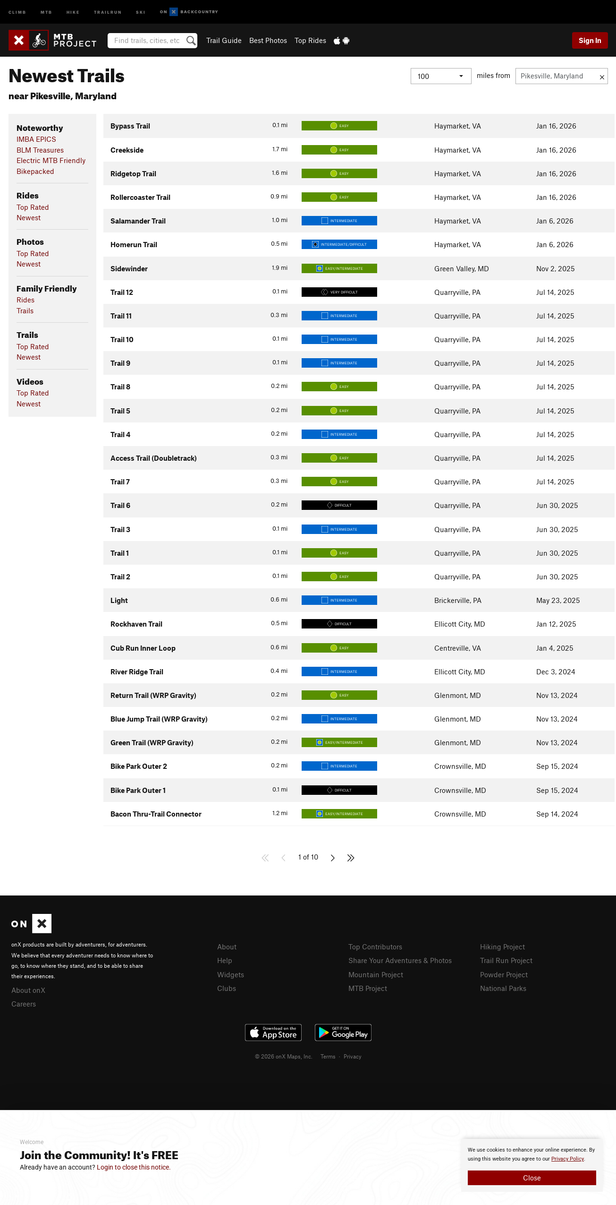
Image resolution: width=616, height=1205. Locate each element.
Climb (17, 12)
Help (224, 960)
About (226, 946)
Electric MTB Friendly (51, 160)
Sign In (590, 40)
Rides (25, 299)
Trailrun (108, 12)
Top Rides (310, 40)
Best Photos (268, 40)
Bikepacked (35, 171)
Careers (23, 1003)
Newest (29, 217)
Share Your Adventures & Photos (400, 960)
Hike (73, 12)
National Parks (503, 988)
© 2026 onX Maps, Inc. (283, 1056)
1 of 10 (308, 856)
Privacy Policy (567, 1159)
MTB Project (367, 988)
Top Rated (33, 207)
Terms (328, 1056)
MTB (46, 12)
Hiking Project (502, 946)
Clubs (226, 988)
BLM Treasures (40, 150)
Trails (25, 310)
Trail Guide (224, 40)
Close (532, 1177)
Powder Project (504, 974)
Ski (141, 12)
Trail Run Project (506, 960)
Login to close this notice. (134, 1167)
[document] (532, 1165)
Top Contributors (375, 946)
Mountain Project (375, 974)
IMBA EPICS (36, 139)
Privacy (353, 1056)
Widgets (230, 974)
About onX (28, 990)
